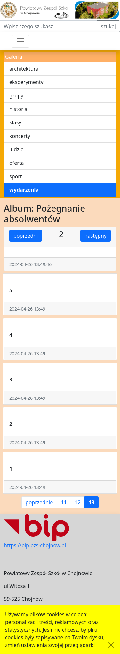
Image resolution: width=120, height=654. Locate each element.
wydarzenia (24, 189)
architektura (23, 68)
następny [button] (95, 235)
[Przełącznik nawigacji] (20, 41)
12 (78, 502)
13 (91, 502)
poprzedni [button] (25, 235)
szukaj (108, 26)
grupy (16, 95)
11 (64, 502)
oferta (16, 162)
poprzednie (39, 502)
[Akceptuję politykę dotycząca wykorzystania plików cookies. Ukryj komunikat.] (111, 645)
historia (18, 109)
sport (15, 176)
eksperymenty (26, 82)
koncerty (19, 135)
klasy (15, 122)
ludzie (16, 149)
